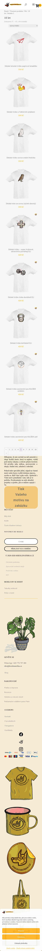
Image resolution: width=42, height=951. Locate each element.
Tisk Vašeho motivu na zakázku (21, 497)
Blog (6, 673)
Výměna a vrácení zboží (13, 697)
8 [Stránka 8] (29, 449)
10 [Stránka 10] (36, 449)
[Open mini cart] (38, 6)
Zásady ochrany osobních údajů (25, 948)
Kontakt (8, 717)
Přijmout (21, 931)
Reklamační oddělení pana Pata (16, 702)
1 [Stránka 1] (9, 449)
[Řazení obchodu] (23, 25)
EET (7, 575)
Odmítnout (21, 937)
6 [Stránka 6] (23, 449)
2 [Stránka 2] (12, 449)
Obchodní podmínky (13, 562)
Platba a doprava (11, 688)
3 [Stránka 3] (15, 449)
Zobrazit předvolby (21, 943)
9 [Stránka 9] (32, 449)
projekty (7, 482)
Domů (6, 11)
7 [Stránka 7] (26, 449)
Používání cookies (12, 571)
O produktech (9, 721)
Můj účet (7, 516)
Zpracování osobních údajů (15, 566)
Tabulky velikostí (10, 588)
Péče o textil (9, 593)
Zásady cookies (10, 948)
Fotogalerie (9, 726)
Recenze (7, 692)
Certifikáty (8, 730)
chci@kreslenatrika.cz (13, 666)
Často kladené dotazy (12, 525)
